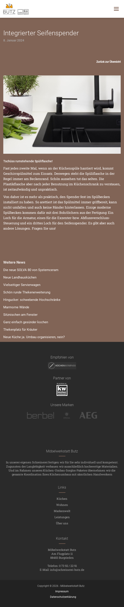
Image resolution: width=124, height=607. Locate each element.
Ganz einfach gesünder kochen (25, 322)
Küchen (62, 499)
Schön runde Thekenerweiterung (26, 292)
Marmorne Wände (16, 307)
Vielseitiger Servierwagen (21, 285)
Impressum (62, 591)
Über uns (62, 523)
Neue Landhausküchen (19, 277)
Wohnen (62, 505)
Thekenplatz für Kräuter (20, 330)
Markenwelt (62, 511)
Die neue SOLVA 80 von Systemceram (30, 270)
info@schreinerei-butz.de (67, 570)
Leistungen (62, 517)
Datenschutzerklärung (63, 596)
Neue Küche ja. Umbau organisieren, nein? (34, 337)
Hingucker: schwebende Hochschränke (31, 300)
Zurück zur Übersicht (108, 61)
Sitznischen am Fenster (20, 315)
